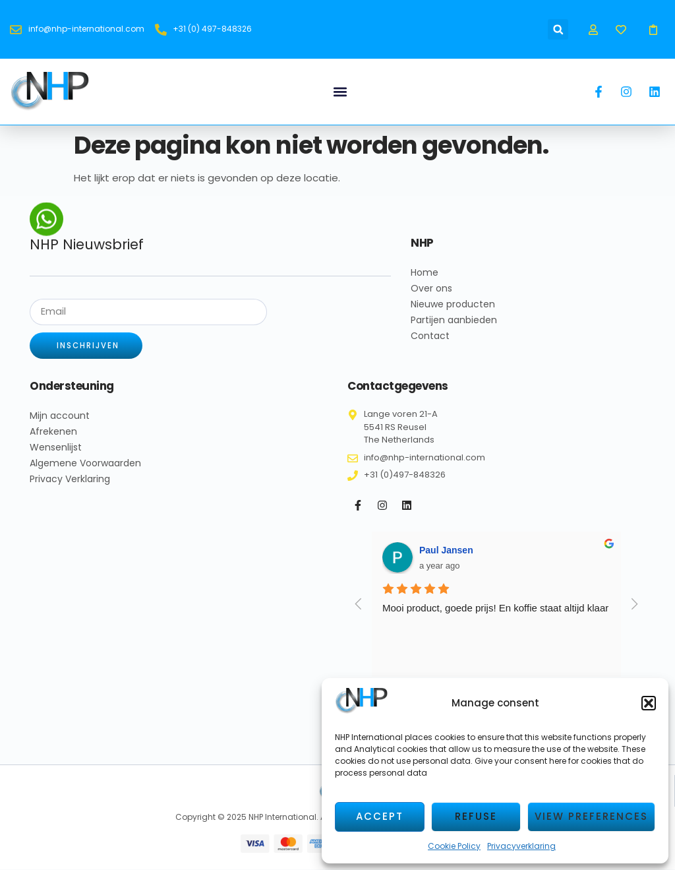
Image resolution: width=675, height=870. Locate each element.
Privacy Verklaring (70, 479)
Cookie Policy (454, 846)
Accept (379, 816)
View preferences (591, 816)
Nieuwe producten (453, 304)
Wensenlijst (56, 447)
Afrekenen (53, 432)
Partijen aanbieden (454, 319)
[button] (648, 703)
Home (424, 272)
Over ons (431, 288)
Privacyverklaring (521, 846)
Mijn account (60, 416)
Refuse (476, 816)
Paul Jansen (446, 550)
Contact (430, 335)
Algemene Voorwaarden (85, 463)
